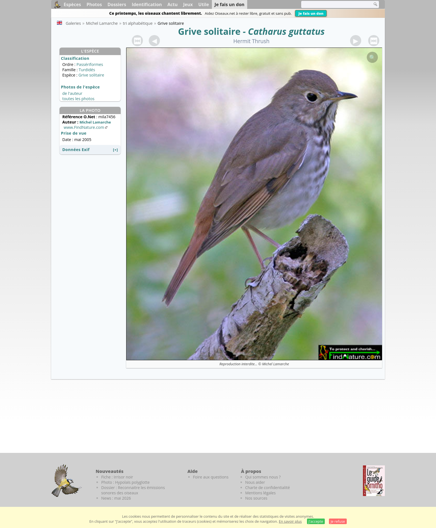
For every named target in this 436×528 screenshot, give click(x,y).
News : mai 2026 (116, 498)
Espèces (72, 4)
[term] (333, 4)
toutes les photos (78, 98)
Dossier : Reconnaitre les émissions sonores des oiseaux (133, 490)
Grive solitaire (209, 31)
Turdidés (87, 69)
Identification (147, 4)
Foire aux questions (211, 477)
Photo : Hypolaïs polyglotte (125, 482)
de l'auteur (72, 93)
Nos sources (256, 498)
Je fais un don (310, 13)
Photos (94, 4)
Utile (203, 4)
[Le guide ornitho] (374, 480)
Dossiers (116, 4)
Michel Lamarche (275, 363)
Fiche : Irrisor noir (117, 477)
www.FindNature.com (86, 127)
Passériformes (89, 64)
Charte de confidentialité (267, 487)
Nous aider (255, 482)
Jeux (188, 4)
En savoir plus (290, 521)
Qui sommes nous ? (263, 477)
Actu (172, 4)
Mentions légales (260, 492)
